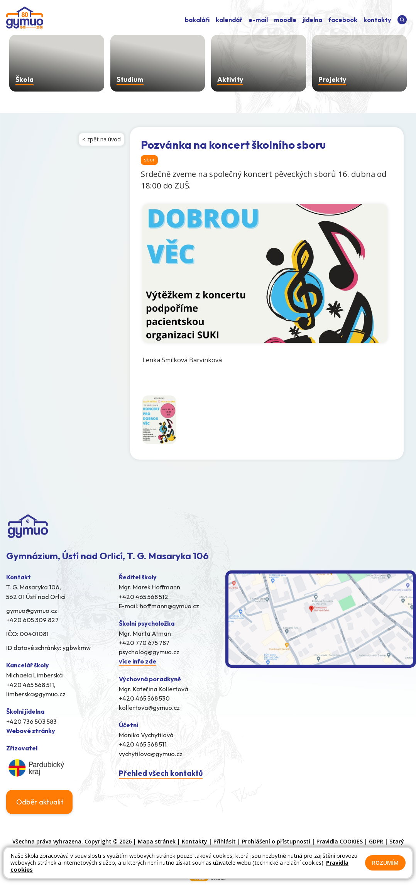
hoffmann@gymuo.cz (169, 606)
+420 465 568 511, (31, 685)
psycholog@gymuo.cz (149, 653)
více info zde (137, 662)
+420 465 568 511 (143, 745)
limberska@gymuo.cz (36, 695)
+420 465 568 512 (143, 597)
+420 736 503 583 (31, 722)
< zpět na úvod (101, 139)
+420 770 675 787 (144, 643)
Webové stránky (30, 731)
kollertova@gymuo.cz (149, 708)
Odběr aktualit (40, 802)
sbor (149, 159)
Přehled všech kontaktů (161, 774)
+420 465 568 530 (144, 699)
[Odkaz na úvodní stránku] (24, 18)
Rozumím (385, 862)
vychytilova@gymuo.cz (151, 754)
